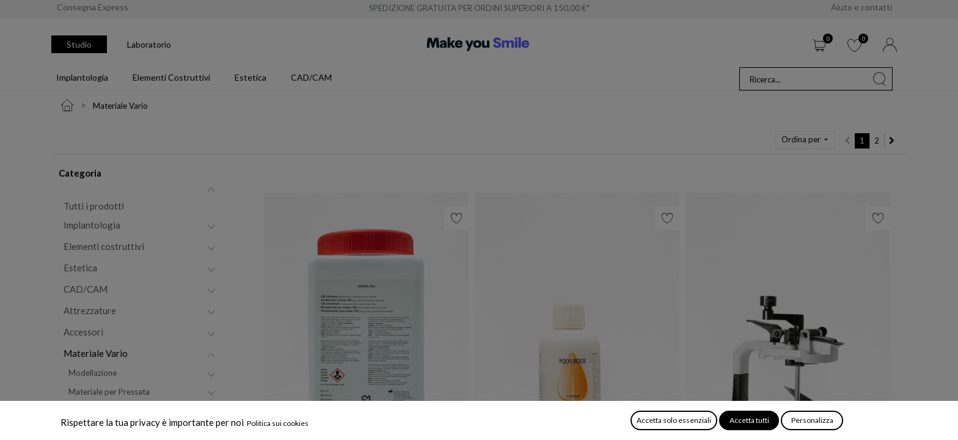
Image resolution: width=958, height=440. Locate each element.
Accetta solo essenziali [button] (674, 420)
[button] (805, 140)
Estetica (80, 267)
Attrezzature (90, 310)
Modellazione (92, 373)
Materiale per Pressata (109, 392)
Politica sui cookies (278, 423)
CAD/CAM (86, 289)
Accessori (83, 331)
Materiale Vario (96, 353)
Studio (79, 44)
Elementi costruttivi (104, 246)
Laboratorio (149, 44)
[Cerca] (880, 78)
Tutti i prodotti (94, 205)
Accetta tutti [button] (749, 420)
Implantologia (92, 224)
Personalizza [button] (812, 420)
